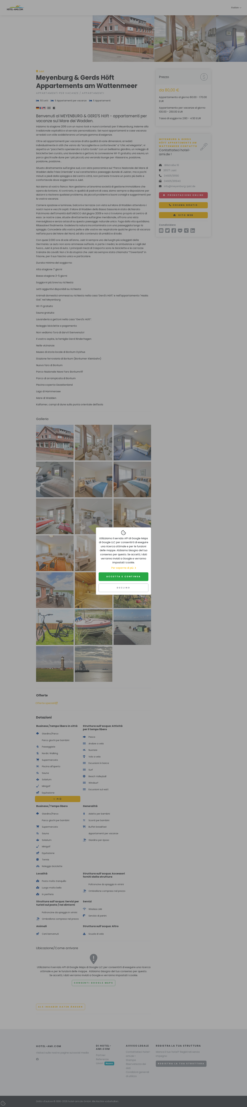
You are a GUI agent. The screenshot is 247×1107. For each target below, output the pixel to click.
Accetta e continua (123, 576)
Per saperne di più (123, 568)
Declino (123, 587)
